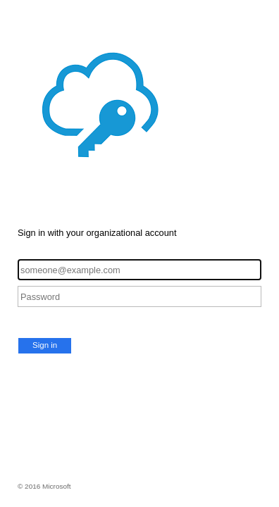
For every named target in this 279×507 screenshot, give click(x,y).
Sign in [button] (44, 345)
